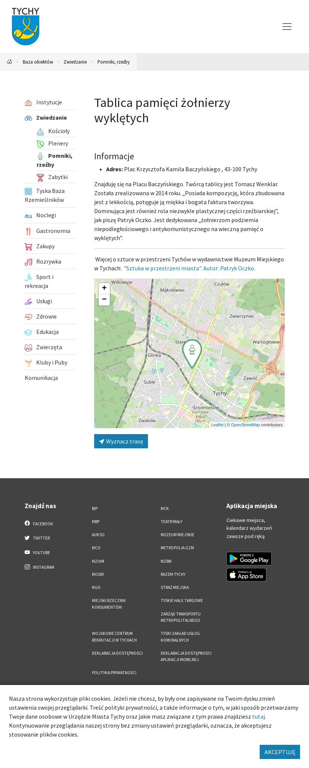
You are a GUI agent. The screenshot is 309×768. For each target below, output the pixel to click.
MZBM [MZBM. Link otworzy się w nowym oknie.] (166, 561)
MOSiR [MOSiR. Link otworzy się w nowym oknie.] (97, 574)
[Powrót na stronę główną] (10, 61)
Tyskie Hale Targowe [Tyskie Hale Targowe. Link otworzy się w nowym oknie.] (182, 600)
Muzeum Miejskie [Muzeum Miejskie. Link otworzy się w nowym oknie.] (177, 534)
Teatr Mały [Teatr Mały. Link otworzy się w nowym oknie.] (171, 521)
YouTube (37, 552)
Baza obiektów (38, 62)
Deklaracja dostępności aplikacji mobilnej (186, 656)
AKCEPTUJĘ (280, 752)
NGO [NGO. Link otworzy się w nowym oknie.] (96, 587)
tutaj (258, 716)
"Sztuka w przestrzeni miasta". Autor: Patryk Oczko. (189, 268)
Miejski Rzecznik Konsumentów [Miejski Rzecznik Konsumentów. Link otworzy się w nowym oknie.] (109, 603)
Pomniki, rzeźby (114, 62)
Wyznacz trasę (121, 441)
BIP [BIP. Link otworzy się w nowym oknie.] (95, 508)
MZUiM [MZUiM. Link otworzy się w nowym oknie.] (98, 561)
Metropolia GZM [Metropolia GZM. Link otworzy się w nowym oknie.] (177, 547)
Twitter (37, 537)
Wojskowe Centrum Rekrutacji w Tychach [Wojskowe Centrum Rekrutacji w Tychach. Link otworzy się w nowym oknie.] (114, 636)
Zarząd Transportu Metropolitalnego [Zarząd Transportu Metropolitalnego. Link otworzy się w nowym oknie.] (181, 617)
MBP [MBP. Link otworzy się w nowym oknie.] (95, 521)
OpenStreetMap (245, 425)
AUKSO (98, 534)
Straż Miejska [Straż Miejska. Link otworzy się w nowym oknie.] (175, 587)
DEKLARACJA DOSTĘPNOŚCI (117, 653)
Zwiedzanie (75, 62)
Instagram (40, 566)
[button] (192, 354)
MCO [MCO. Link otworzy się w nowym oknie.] (96, 547)
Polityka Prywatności (114, 672)
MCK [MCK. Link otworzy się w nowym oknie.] (165, 508)
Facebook (39, 523)
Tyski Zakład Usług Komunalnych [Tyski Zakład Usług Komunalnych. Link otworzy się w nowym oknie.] (180, 636)
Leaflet (217, 425)
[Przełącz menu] (287, 26)
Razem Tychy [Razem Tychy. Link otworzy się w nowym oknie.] (173, 574)
